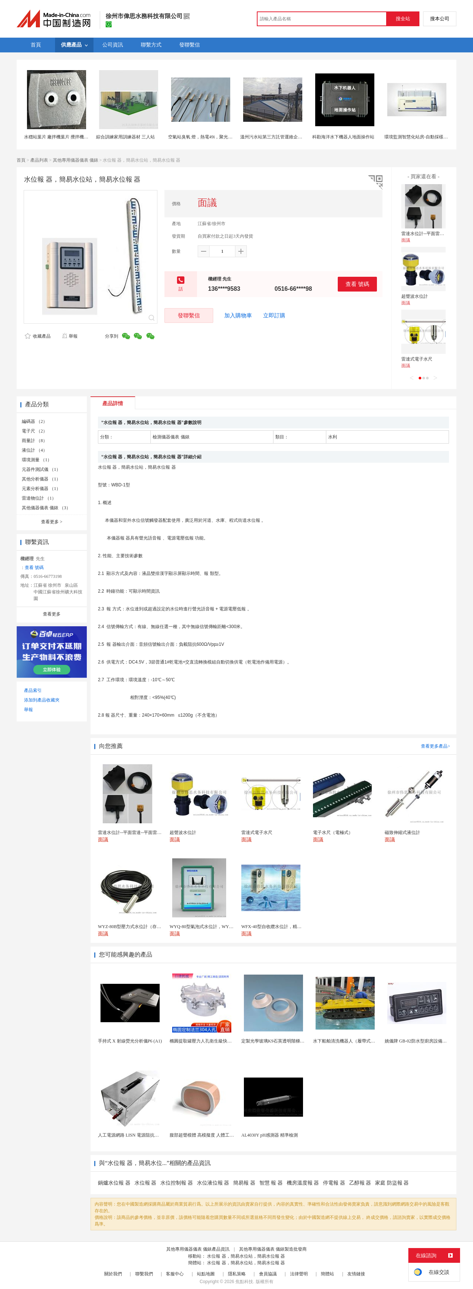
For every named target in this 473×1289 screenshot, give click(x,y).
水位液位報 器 (213, 1183)
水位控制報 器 (176, 1183)
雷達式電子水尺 (416, 359)
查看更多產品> (435, 746)
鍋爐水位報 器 (114, 1183)
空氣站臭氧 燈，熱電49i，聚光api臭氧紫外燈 (212, 136)
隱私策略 (237, 1273)
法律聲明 (299, 1273)
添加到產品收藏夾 (41, 700)
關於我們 (113, 1273)
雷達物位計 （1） (39, 498)
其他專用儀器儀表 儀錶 (75, 160)
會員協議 (268, 1273)
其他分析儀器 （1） (41, 479)
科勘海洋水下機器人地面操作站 (343, 136)
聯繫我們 (144, 1273)
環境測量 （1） (37, 459)
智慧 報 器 (271, 1183)
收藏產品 (38, 336)
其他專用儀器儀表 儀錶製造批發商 (273, 1249)
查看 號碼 (357, 284)
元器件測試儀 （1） (41, 469)
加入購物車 (238, 315)
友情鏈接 (356, 1273)
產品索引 (33, 690)
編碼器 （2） (34, 421)
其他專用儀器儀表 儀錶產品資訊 (197, 1249)
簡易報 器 (244, 1183)
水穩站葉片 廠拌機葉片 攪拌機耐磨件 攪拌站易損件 (74, 136)
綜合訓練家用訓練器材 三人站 (125, 136)
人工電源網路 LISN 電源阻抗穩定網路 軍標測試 (144, 1135)
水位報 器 (146, 1183)
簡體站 (327, 1273)
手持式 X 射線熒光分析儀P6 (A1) (130, 1041)
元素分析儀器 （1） (41, 488)
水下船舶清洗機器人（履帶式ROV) (347, 1041)
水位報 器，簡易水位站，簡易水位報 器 (246, 1256)
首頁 (21, 160)
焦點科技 (244, 1281)
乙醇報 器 (360, 1183)
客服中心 (175, 1273)
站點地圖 (206, 1273)
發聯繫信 (189, 315)
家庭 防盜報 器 (392, 1183)
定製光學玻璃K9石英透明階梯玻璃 (275, 1041)
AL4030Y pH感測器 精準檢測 (269, 1135)
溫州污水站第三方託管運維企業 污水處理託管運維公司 (294, 136)
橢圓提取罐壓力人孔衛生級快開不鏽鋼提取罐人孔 (218, 1041)
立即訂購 (274, 315)
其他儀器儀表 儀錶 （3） (46, 507)
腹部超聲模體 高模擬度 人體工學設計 (206, 1135)
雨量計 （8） (34, 440)
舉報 (70, 336)
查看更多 (51, 521)
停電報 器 (334, 1183)
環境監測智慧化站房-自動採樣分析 (418, 136)
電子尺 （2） (34, 431)
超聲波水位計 (414, 296)
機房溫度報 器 (303, 1183)
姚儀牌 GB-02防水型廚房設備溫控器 (420, 1041)
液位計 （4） (34, 450)
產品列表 (39, 160)
